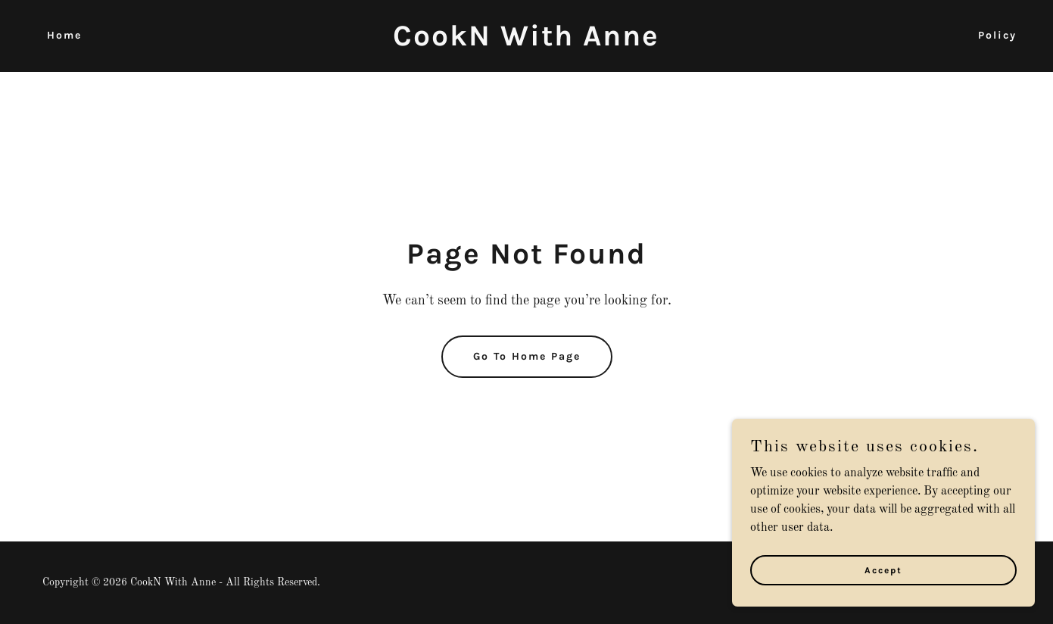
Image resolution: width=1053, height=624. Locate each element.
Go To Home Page (527, 356)
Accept (883, 569)
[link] (526, 42)
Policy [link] (997, 35)
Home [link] (64, 35)
